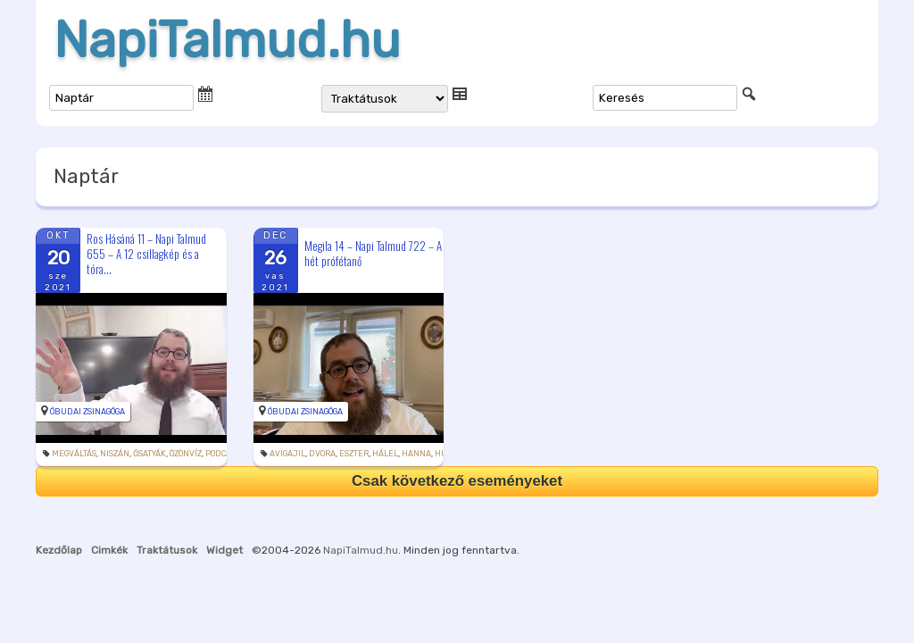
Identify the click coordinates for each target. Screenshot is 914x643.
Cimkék (109, 550)
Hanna (416, 453)
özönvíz (186, 453)
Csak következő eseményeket (457, 480)
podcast (222, 453)
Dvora (322, 453)
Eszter (354, 453)
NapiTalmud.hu (227, 40)
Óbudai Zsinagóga (87, 411)
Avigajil (287, 453)
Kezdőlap (59, 550)
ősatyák (149, 453)
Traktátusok (167, 550)
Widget (224, 550)
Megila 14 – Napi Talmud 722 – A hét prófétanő (373, 253)
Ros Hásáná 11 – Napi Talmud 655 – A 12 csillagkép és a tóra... (146, 254)
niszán (114, 453)
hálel (385, 453)
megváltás (74, 453)
